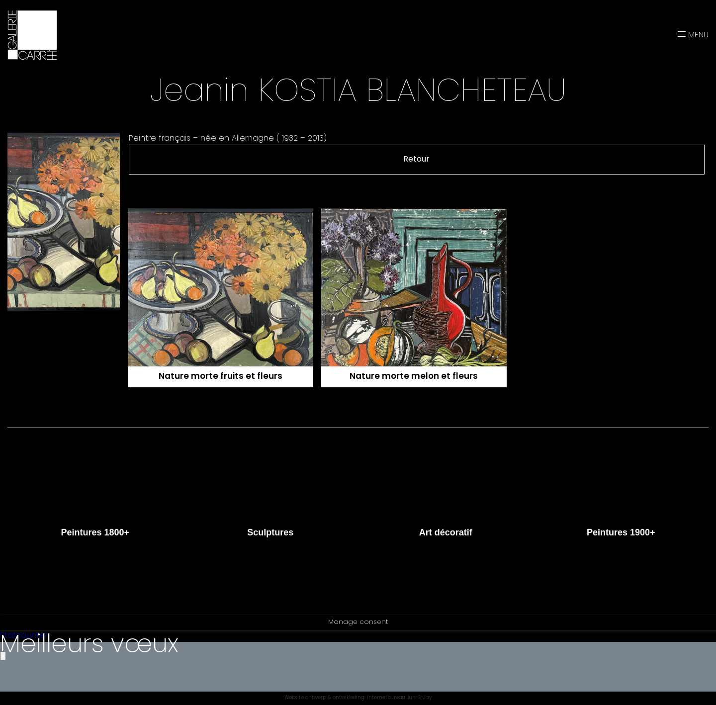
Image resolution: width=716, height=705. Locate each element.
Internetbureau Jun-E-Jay (399, 698)
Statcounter (23, 636)
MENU (693, 35)
